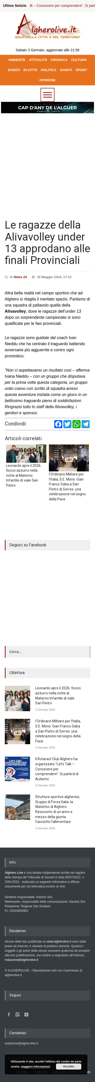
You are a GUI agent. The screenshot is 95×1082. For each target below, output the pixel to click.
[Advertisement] (47, 164)
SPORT (81, 70)
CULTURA (79, 60)
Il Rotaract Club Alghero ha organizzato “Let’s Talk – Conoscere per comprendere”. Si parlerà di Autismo (57, 769)
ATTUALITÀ (38, 60)
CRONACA (59, 60)
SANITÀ (66, 70)
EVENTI (14, 70)
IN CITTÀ (30, 70)
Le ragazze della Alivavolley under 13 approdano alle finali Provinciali (47, 242)
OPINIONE (48, 80)
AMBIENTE (16, 60)
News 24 (20, 277)
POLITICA (48, 70)
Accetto (68, 1066)
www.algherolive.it (59, 941)
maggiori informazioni (35, 1066)
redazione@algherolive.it (21, 960)
